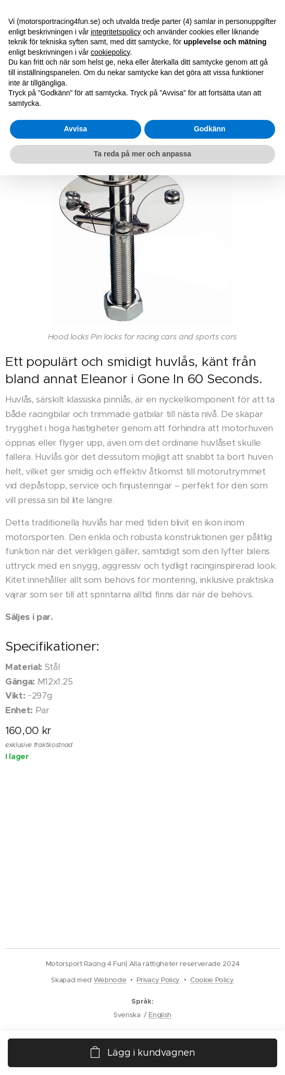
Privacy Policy (158, 979)
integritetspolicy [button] (116, 32)
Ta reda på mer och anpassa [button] (142, 154)
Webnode (110, 979)
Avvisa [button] (75, 129)
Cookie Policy (212, 979)
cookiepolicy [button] (110, 52)
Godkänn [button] (210, 129)
